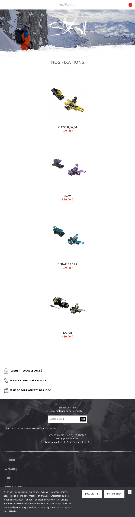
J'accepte (91, 494)
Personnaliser (114, 494)
